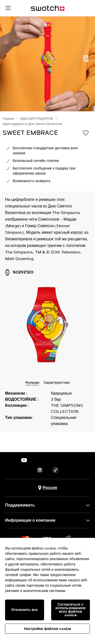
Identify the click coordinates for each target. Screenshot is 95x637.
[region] (47, 587)
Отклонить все (24, 610)
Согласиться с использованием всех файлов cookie (70, 610)
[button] (8, 8)
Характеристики (56, 383)
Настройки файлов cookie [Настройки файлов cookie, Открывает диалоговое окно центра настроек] (47, 629)
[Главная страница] (47, 8)
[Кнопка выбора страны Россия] (47, 488)
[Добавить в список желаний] (86, 133)
